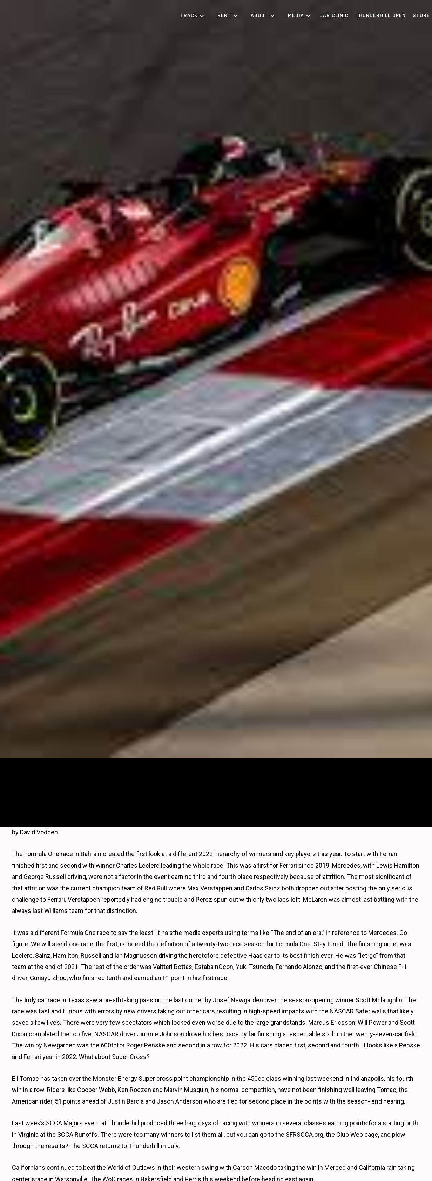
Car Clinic (334, 15)
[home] (54, 15)
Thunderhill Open (381, 15)
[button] (191, 15)
